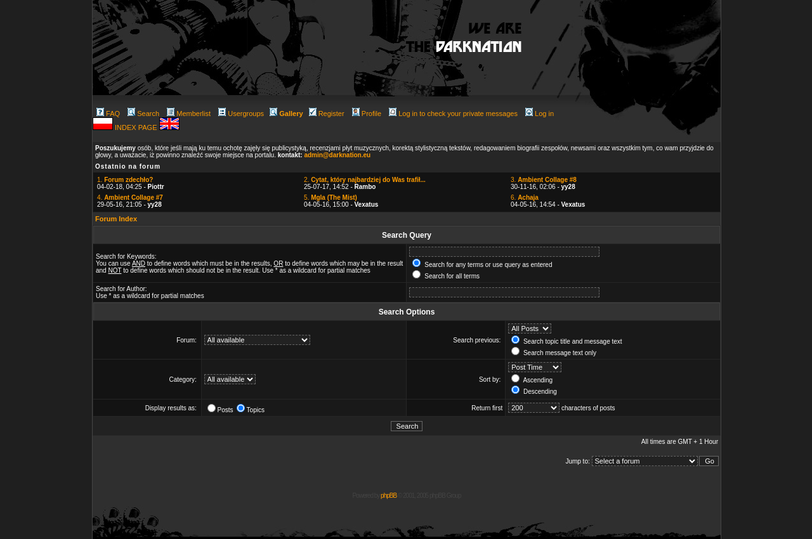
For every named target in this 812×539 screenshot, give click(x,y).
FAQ (108, 113)
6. (525, 197)
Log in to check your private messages (453, 113)
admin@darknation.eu (337, 155)
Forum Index (116, 219)
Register (326, 113)
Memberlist (189, 113)
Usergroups (241, 113)
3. (544, 179)
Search (143, 113)
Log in (539, 113)
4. (130, 197)
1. (125, 179)
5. (330, 197)
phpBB (388, 495)
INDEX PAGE (137, 127)
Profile (366, 113)
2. (365, 179)
